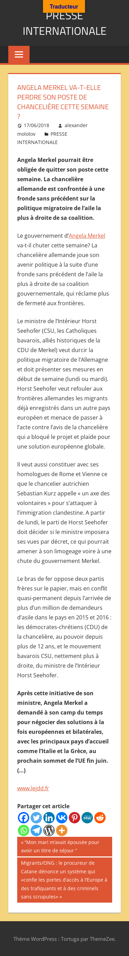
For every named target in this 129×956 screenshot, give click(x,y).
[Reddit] (100, 817)
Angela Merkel (87, 235)
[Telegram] (36, 830)
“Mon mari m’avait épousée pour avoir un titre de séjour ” (60, 846)
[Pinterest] (74, 817)
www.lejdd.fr (33, 788)
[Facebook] (23, 817)
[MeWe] (87, 817)
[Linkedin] (49, 817)
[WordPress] (49, 830)
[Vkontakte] (61, 817)
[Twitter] (36, 817)
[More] (61, 830)
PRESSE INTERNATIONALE (65, 23)
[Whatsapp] (23, 830)
